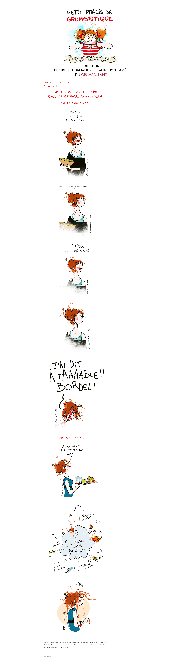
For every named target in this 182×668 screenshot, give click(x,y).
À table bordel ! (51, 86)
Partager (47, 656)
